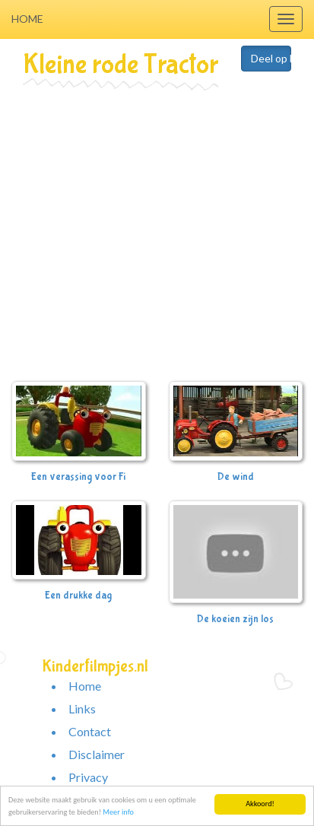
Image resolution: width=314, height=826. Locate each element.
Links (82, 708)
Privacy (88, 777)
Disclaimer (96, 754)
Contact (89, 731)
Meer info (118, 813)
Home (27, 18)
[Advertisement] (142, 238)
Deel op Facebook (271, 58)
